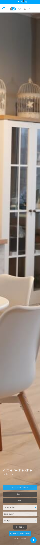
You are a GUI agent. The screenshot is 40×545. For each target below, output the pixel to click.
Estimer (20, 507)
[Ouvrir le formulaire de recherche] (20, 533)
